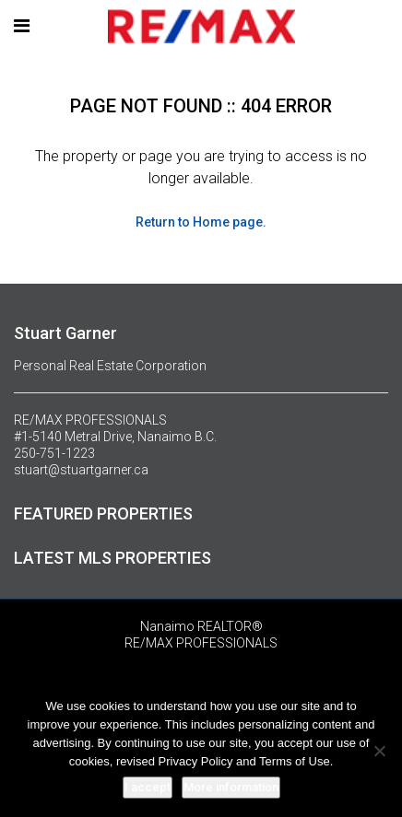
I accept (147, 787)
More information (230, 787)
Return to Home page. (201, 222)
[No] (379, 750)
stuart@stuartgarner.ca (81, 469)
